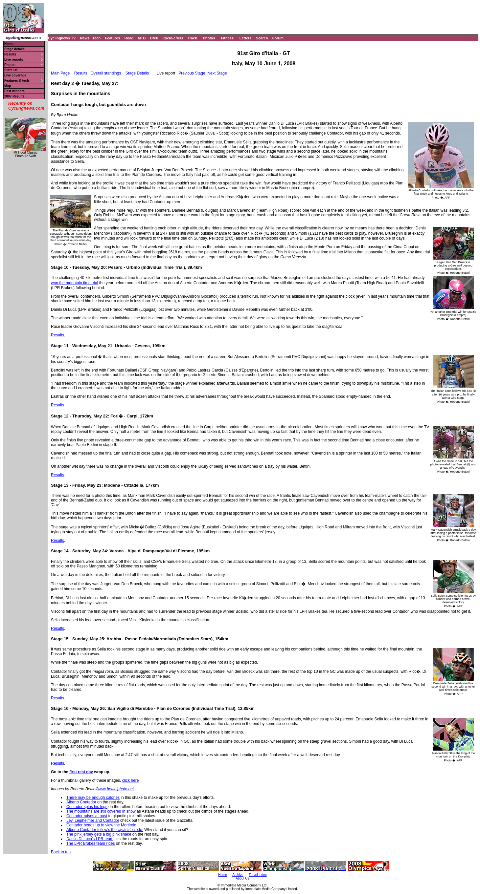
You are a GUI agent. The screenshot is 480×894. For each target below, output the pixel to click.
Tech (96, 38)
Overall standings (106, 73)
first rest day (81, 772)
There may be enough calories (93, 797)
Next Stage (217, 73)
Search (262, 38)
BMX (154, 38)
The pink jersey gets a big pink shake (98, 834)
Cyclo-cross (173, 38)
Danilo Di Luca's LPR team (89, 839)
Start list (10, 70)
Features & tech (16, 80)
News (85, 38)
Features (112, 38)
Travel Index (258, 875)
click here (130, 780)
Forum (278, 38)
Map (7, 86)
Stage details (14, 49)
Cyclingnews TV (62, 38)
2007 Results (14, 96)
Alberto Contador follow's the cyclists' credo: (104, 829)
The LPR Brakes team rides (90, 843)
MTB (142, 38)
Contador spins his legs (86, 806)
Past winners (14, 91)
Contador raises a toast (86, 816)
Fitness (227, 38)
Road (129, 38)
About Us (242, 878)
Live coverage (15, 75)
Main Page (60, 73)
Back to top (61, 852)
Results (10, 54)
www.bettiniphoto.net (115, 789)
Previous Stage (191, 73)
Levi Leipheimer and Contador (92, 820)
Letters (246, 38)
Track (192, 38)
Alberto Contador (81, 802)
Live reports (13, 59)
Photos (209, 38)
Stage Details (137, 73)
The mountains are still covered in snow (101, 811)
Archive (237, 875)
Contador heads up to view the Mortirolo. (101, 825)
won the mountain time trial (74, 283)
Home (8, 44)
